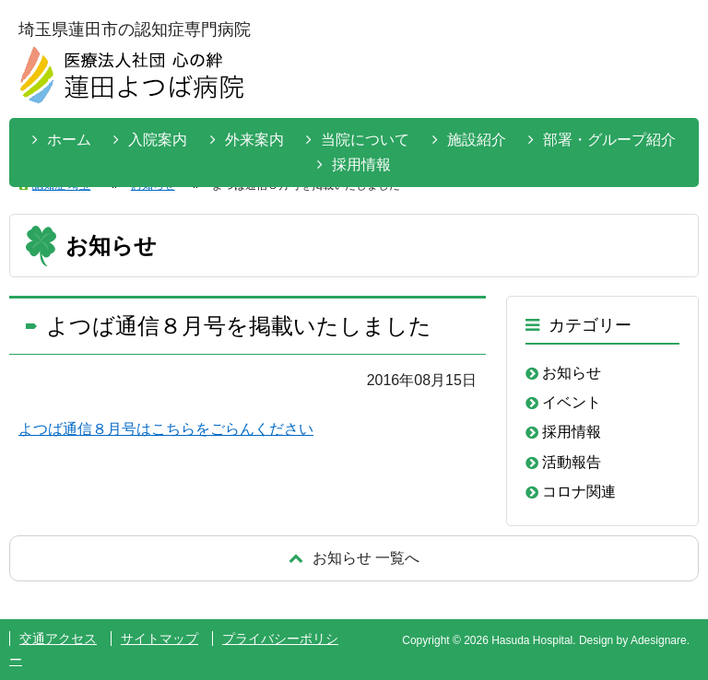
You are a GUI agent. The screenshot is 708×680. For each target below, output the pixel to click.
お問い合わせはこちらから (628, 73)
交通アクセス (58, 638)
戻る (354, 558)
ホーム (69, 139)
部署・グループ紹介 (609, 139)
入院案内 (157, 139)
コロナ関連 (579, 491)
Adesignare (659, 640)
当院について (365, 139)
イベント (571, 402)
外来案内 (254, 139)
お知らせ (571, 373)
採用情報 (361, 164)
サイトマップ (159, 638)
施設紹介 (476, 139)
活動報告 (571, 462)
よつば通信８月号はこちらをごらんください (165, 429)
